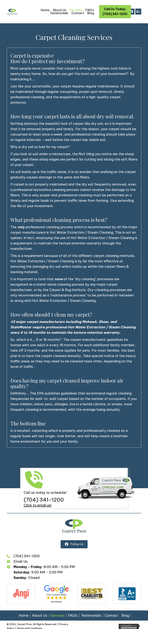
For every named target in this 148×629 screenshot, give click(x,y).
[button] (115, 11)
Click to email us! (37, 505)
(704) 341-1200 (44, 499)
